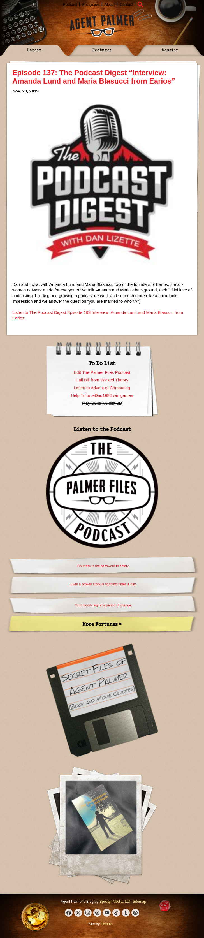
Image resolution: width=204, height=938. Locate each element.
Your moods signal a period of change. (103, 605)
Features (102, 49)
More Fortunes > (102, 624)
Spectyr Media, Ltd (114, 901)
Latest (34, 49)
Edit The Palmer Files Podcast (102, 372)
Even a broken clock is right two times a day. (103, 584)
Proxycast (90, 4)
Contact (126, 4)
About (110, 4)
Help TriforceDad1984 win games (102, 395)
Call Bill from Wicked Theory (102, 379)
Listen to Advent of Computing (102, 387)
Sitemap (139, 901)
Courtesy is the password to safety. (103, 566)
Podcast (70, 4)
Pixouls (107, 924)
